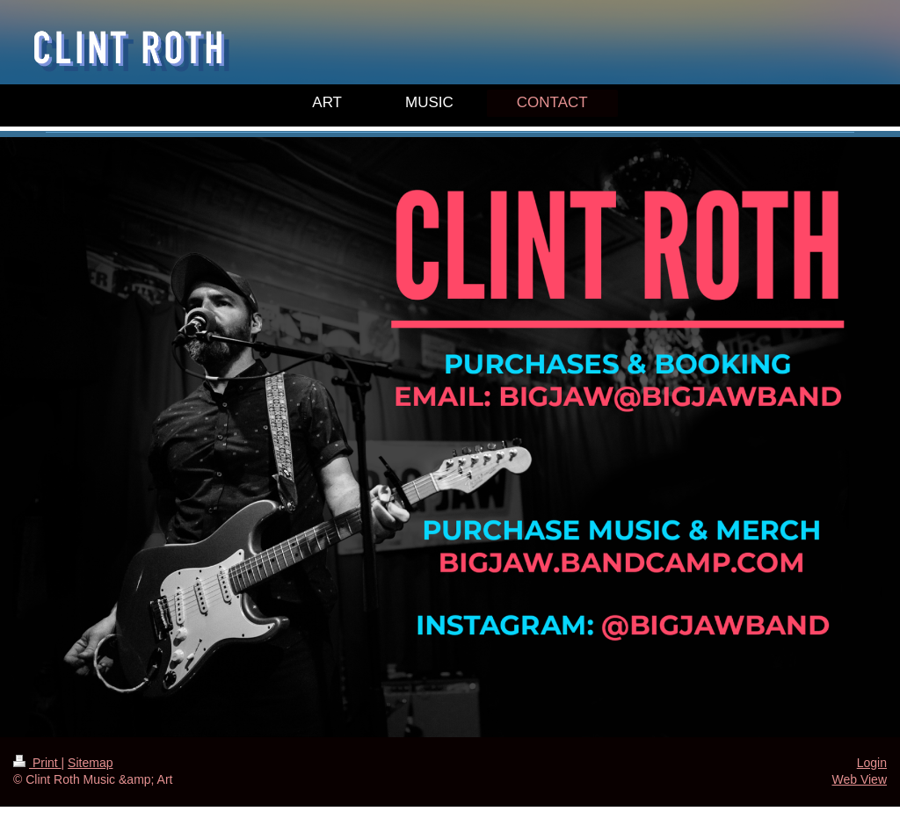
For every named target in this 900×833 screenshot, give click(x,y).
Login (872, 763)
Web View (859, 779)
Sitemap (90, 763)
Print (37, 763)
